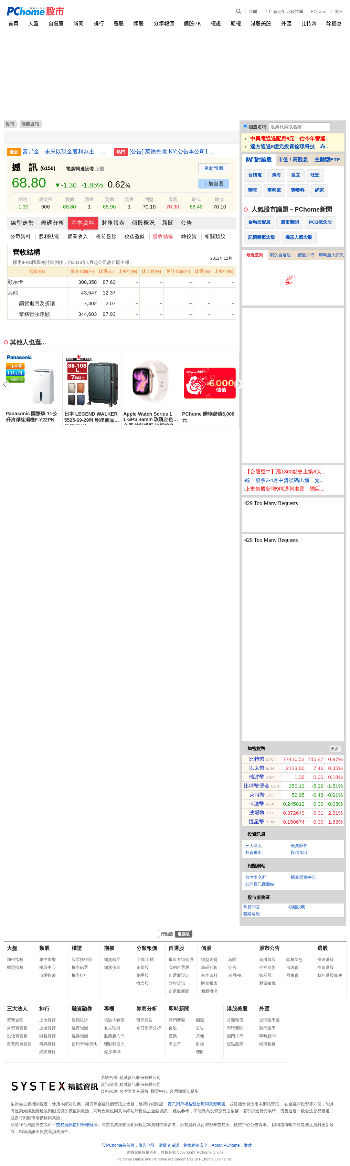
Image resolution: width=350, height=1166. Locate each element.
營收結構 (163, 236)
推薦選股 (325, 967)
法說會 (292, 967)
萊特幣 (257, 795)
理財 (200, 1051)
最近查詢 (254, 255)
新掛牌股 (267, 959)
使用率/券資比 (84, 1043)
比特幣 (309, 23)
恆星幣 (256, 821)
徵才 (248, 1145)
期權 (236, 23)
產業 (173, 1036)
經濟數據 (267, 1043)
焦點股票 (235, 1043)
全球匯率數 (269, 1020)
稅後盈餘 (135, 236)
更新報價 (213, 168)
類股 (139, 23)
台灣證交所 (255, 877)
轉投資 (189, 236)
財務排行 (47, 1036)
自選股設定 (179, 975)
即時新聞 (179, 1009)
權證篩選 (80, 967)
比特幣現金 (256, 786)
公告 (186, 223)
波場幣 (257, 812)
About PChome (226, 1145)
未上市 (175, 1043)
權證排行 (80, 975)
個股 (206, 948)
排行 (99, 23)
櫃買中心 (47, 967)
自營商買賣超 (19, 1043)
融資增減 (80, 1028)
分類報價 (163, 23)
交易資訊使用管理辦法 (76, 1124)
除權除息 (294, 959)
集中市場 (47, 959)
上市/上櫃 (145, 959)
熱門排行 (235, 1036)
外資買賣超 (17, 1028)
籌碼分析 (52, 223)
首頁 (13, 23)
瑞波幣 (256, 777)
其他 (200, 1036)
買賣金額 (15, 1020)
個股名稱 (257, 126)
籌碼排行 (47, 1043)
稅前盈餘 (106, 236)
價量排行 (306, 255)
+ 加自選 (214, 183)
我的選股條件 (329, 975)
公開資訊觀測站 (259, 884)
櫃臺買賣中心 (303, 877)
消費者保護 (169, 1145)
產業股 (142, 967)
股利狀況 (49, 236)
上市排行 (47, 1020)
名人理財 (112, 1028)
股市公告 (269, 948)
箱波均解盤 (114, 1020)
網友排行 (47, 1051)
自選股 (56, 23)
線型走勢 (22, 223)
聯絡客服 (251, 913)
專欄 (109, 1009)
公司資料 (20, 236)
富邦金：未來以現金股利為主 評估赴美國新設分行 (66, 151)
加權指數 (15, 959)
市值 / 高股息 (293, 159)
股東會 (292, 975)
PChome (319, 11)
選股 (119, 23)
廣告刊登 (146, 1145)
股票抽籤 (267, 983)
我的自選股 (280, 255)
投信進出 (299, 852)
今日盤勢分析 (148, 1028)
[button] (239, 384)
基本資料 (83, 223)
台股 (173, 1028)
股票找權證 (82, 959)
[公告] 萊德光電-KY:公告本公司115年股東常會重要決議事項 (172, 151)
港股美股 (261, 23)
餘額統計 (80, 1020)
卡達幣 (256, 803)
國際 (200, 1020)
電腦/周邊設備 (80, 168)
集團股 (142, 975)
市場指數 (47, 975)
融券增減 (80, 1036)
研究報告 (144, 1020)
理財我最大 (114, 1043)
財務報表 (113, 223)
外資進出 (253, 852)
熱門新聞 (177, 1020)
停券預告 (267, 967)
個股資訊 (30, 124)
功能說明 (297, 907)
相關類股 (215, 236)
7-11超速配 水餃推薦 (284, 11)
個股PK (192, 23)
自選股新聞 (179, 991)
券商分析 (146, 1009)
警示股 (265, 975)
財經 (200, 1043)
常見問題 (251, 907)
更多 (334, 749)
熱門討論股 (259, 159)
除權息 (334, 23)
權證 (216, 23)
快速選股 (325, 959)
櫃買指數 (15, 967)
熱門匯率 (267, 1028)
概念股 (142, 983)
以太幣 (257, 768)
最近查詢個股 (181, 959)
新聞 (253, 11)
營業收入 (77, 236)
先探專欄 (112, 1051)
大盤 (33, 23)
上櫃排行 (47, 1028)
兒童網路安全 (195, 1145)
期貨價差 (112, 967)
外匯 (286, 23)
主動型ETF (327, 159)
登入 (339, 11)
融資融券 (299, 845)
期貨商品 (112, 959)
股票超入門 (114, 1036)
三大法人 (253, 845)
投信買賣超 (17, 1036)
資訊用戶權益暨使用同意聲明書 (196, 1104)
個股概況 (143, 223)
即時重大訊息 (331, 255)
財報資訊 (177, 983)
